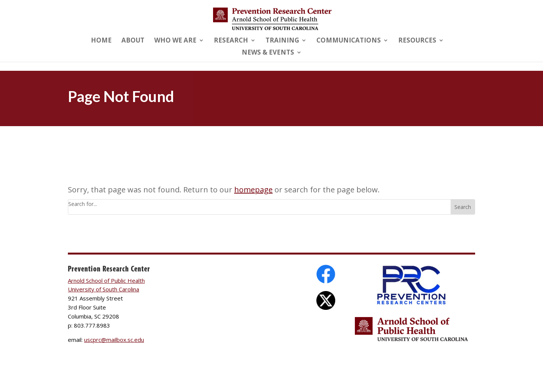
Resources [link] (417, 41)
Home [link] (101, 41)
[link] (272, 18)
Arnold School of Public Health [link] (106, 280)
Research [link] (231, 41)
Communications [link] (348, 41)
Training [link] (282, 41)
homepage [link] (253, 189)
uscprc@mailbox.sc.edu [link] (114, 339)
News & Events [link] (268, 53)
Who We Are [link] (175, 41)
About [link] (132, 41)
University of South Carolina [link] (103, 289)
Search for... (82, 203)
